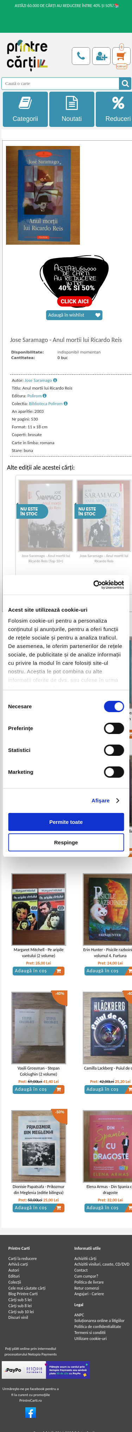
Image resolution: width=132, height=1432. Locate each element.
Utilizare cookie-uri (90, 1338)
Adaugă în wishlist (74, 315)
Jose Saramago (41, 380)
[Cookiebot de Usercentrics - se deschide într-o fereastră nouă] (94, 584)
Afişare (101, 800)
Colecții (14, 1282)
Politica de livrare (89, 1282)
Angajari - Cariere (89, 1293)
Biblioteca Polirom (48, 403)
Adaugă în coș (38, 970)
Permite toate (66, 822)
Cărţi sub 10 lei (21, 1311)
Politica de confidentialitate (97, 1326)
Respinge (66, 842)
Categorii (25, 109)
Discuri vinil (18, 1317)
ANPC (79, 1314)
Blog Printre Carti (23, 1293)
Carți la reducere (22, 1258)
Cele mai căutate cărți (26, 1288)
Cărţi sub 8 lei (20, 1305)
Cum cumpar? (86, 1276)
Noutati (71, 109)
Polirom (37, 395)
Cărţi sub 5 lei (20, 1299)
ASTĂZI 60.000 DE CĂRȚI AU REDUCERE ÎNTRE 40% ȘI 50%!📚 (67, 5)
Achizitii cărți (85, 1258)
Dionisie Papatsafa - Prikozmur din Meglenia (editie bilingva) (38, 1189)
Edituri (14, 1276)
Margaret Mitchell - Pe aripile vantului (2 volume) (39, 952)
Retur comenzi (86, 1288)
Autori (13, 1270)
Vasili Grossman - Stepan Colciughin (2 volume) (38, 1071)
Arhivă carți (18, 1264)
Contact (81, 1270)
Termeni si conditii (90, 1332)
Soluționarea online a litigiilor (99, 1320)
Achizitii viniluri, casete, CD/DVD (101, 1264)
